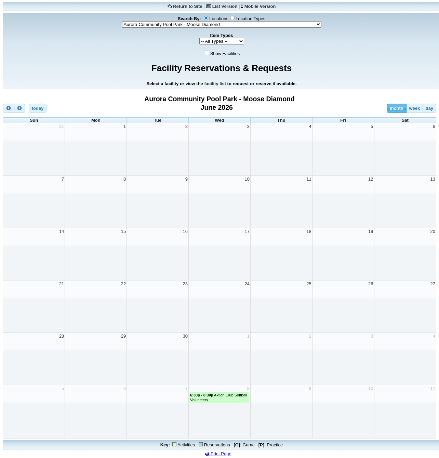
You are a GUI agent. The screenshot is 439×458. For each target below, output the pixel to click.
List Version (225, 6)
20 (432, 231)
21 (61, 283)
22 (123, 283)
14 (61, 231)
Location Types (250, 18)
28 (61, 336)
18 (308, 231)
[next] (20, 108)
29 (123, 336)
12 (370, 179)
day (429, 108)
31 (61, 126)
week (414, 108)
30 (185, 336)
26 (370, 283)
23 (185, 283)
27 (432, 283)
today (38, 108)
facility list (215, 83)
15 (123, 231)
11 (308, 179)
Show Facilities (225, 53)
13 (432, 179)
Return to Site (187, 6)
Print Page (218, 453)
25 (308, 283)
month (396, 108)
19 (370, 231)
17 (246, 231)
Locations (218, 18)
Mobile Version (260, 6)
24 (246, 283)
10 (246, 179)
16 (185, 231)
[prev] (8, 108)
